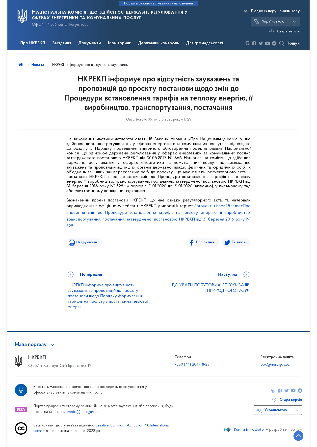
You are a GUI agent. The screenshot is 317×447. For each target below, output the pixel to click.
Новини (37, 65)
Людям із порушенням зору (275, 11)
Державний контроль (158, 43)
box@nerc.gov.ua (275, 365)
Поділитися (205, 242)
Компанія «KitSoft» (249, 430)
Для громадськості (204, 43)
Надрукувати (86, 242)
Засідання (61, 43)
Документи (89, 43)
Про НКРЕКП (32, 43)
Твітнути (239, 242)
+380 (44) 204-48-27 (192, 365)
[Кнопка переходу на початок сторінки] (298, 436)
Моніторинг (119, 43)
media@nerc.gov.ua (82, 412)
